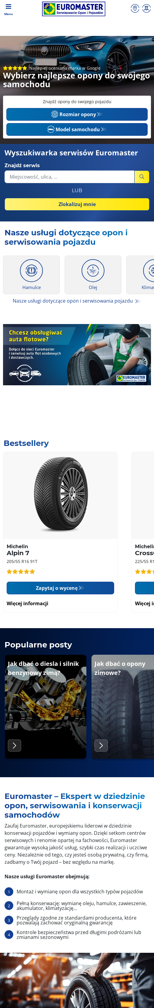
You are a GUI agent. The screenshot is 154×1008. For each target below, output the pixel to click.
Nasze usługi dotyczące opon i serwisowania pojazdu (73, 300)
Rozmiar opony (73, 114)
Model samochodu (73, 129)
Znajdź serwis (22, 165)
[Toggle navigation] (8, 9)
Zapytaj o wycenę (57, 588)
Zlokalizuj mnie (77, 204)
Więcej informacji (27, 603)
